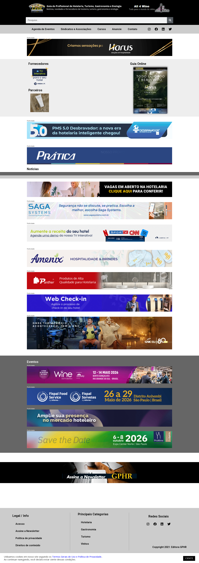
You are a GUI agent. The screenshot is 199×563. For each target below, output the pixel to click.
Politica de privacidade (29, 538)
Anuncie (117, 29)
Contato (132, 29)
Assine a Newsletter (27, 531)
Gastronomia (88, 529)
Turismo (85, 536)
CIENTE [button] (189, 558)
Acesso (20, 523)
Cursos (101, 29)
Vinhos (85, 543)
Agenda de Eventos (43, 29)
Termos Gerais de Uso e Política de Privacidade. (77, 556)
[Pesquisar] (170, 20)
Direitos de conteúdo (28, 545)
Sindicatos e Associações (76, 29)
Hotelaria (86, 522)
